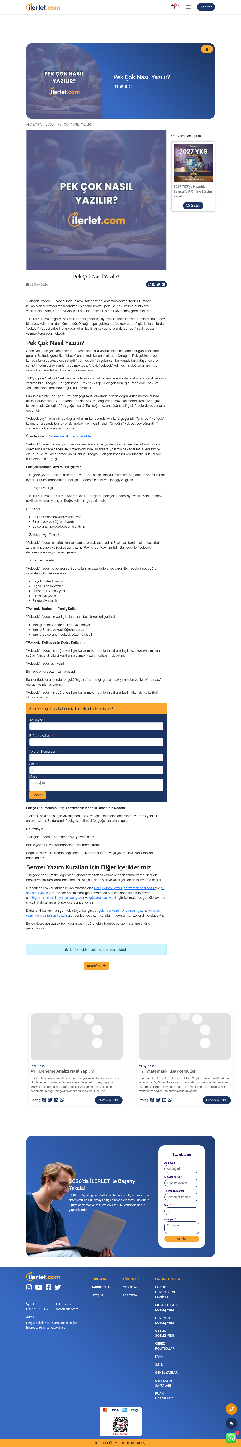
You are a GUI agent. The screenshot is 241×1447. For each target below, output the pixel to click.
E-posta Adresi (173, 1176)
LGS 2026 (130, 1295)
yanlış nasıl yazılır (72, 897)
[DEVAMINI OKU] (77, 1053)
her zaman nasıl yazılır (140, 888)
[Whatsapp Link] (231, 1438)
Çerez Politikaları (165, 1346)
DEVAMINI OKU (108, 1100)
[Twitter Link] (159, 284)
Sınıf (33, 764)
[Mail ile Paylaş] (163, 284)
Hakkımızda (100, 1287)
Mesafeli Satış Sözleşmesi (166, 1307)
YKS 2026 (130, 1287)
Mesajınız (170, 1219)
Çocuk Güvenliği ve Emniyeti (165, 1292)
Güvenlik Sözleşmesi (164, 1320)
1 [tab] (96, 265)
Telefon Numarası (43, 751)
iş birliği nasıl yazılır (53, 915)
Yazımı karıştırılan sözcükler (70, 436)
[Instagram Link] (29, 1288)
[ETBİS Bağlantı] (120, 1425)
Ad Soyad (37, 720)
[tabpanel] (96, 200)
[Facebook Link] (154, 284)
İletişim (97, 1295)
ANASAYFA (34, 124)
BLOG (50, 124)
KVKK (159, 1356)
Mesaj (33, 776)
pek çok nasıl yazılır (106, 910)
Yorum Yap (96, 965)
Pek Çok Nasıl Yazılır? (74, 124)
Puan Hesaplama (164, 1396)
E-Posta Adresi (41, 735)
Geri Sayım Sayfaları (163, 1383)
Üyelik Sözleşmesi (164, 1333)
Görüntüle (193, 205)
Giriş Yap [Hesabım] (206, 7)
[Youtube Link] (38, 1288)
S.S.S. (159, 1364)
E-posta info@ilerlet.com (67, 1307)
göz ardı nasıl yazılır (103, 897)
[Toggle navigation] (188, 7)
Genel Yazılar (166, 1372)
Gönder (37, 795)
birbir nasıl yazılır (134, 910)
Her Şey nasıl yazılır (108, 888)
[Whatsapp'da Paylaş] (149, 284)
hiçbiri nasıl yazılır (45, 897)
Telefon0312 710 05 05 (37, 1307)
